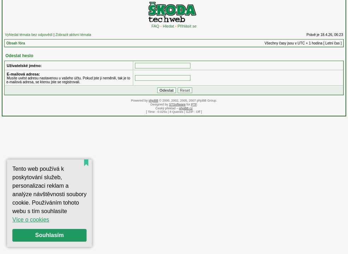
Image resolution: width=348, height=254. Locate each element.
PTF (194, 104)
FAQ (155, 26)
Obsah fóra (15, 43)
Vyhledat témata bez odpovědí (29, 35)
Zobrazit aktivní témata (73, 35)
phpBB (153, 100)
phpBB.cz (186, 108)
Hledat (168, 26)
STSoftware (177, 104)
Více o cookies (30, 220)
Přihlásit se (186, 26)
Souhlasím (49, 235)
